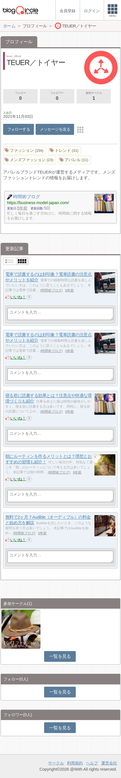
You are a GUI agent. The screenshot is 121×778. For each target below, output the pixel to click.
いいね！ (18, 297)
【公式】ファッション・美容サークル (21, 644)
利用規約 (75, 763)
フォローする (18, 129)
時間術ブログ (51, 290)
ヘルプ (92, 763)
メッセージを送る (55, 129)
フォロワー (57, 96)
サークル (56, 763)
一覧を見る (60, 656)
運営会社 (109, 763)
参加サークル (94, 96)
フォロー (20, 96)
